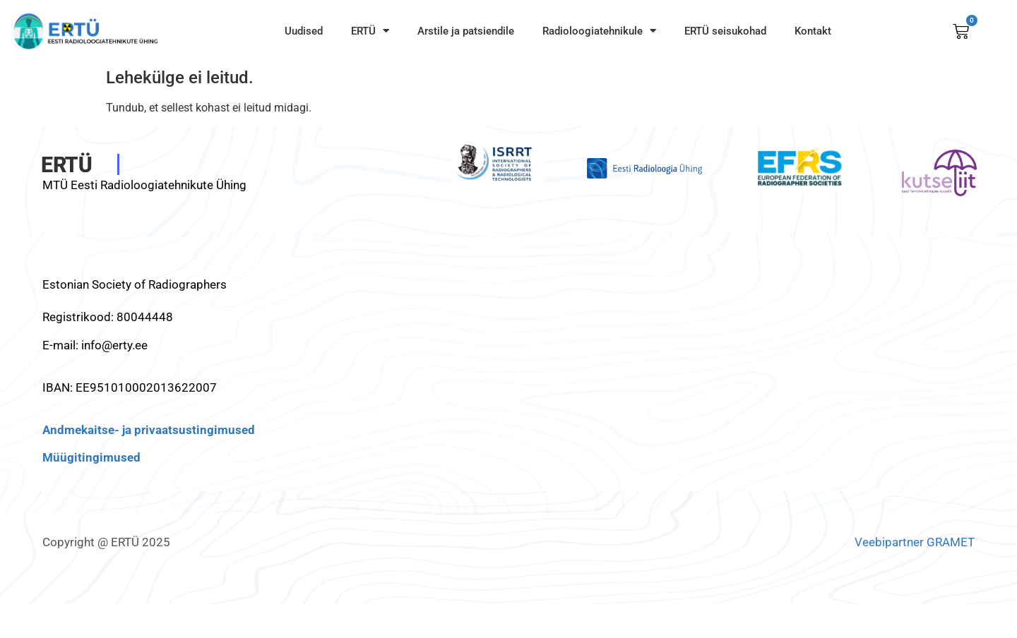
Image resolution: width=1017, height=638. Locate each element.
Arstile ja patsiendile (465, 31)
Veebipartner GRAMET (915, 542)
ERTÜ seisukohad (725, 31)
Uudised (304, 31)
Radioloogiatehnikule (599, 30)
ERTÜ (370, 30)
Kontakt (813, 31)
